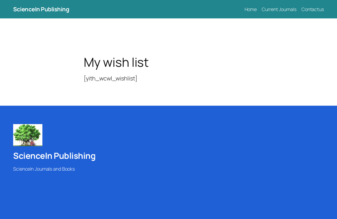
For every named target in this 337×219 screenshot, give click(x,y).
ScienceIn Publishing (41, 9)
